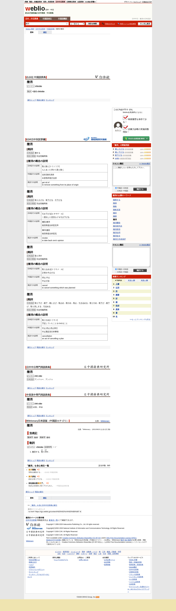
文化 (59, 553)
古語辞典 (80, 1)
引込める (47, 306)
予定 (44, 323)
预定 (47, 332)
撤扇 (115, 203)
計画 (44, 273)
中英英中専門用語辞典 (38, 394)
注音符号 (48, 447)
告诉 (117, 306)
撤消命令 (116, 236)
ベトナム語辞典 (134, 582)
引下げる (58, 200)
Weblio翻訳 (133, 567)
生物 (90, 553)
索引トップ (31, 100)
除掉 (48, 175)
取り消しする (35, 306)
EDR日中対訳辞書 (35, 139)
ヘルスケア (71, 553)
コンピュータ (75, 551)
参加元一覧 (53, 520)
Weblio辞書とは (34, 560)
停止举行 (54, 328)
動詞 (32, 442)
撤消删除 (116, 223)
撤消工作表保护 (119, 239)
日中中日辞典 (60, 1)
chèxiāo (38, 86)
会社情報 (107, 562)
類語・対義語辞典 (35, 1)
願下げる (118, 155)
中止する (51, 273)
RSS (97, 597)
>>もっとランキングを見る (140, 319)
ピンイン (30, 376)
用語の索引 (41, 100)
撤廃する (116, 200)
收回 (44, 225)
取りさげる (39, 200)
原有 (46, 178)
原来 (117, 309)
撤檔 (115, 216)
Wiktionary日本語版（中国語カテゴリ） (47, 421)
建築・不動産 (111, 551)
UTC (106, 429)
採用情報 (107, 564)
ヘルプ (31, 564)
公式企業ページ (109, 560)
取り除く (45, 166)
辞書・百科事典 (113, 553)
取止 (75, 303)
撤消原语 (116, 229)
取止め (61, 303)
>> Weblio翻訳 (144, 164)
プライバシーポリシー (37, 569)
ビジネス (58, 551)
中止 (48, 277)
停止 (44, 277)
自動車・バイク (91, 551)
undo (35, 407)
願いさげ (53, 303)
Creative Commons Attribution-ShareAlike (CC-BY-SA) (81, 538)
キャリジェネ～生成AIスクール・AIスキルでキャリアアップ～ (138, 589)
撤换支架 (116, 210)
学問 (119, 551)
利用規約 (32, 567)
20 (103, 429)
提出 (49, 225)
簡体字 (42, 437)
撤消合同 (116, 233)
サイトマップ (33, 572)
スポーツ (84, 553)
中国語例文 (47, 19)
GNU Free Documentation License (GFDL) (121, 538)
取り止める (46, 269)
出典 (79, 429)
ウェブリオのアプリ (61, 560)
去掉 (44, 175)
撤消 (122, 540)
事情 (57, 332)
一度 (44, 217)
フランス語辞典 (134, 574)
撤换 (115, 206)
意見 (53, 217)
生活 (63, 553)
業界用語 (66, 551)
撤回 (44, 222)
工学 (103, 551)
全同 (40, 156)
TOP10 (118, 280)
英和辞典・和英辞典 (136, 564)
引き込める (83, 303)
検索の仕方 (33, 562)
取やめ (68, 303)
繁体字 (30, 437)
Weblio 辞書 (30, 29)
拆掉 (52, 175)
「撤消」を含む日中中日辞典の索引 (43, 505)
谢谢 (117, 295)
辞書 (26, 1)
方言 (104, 553)
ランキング (50, 100)
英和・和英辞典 (48, 1)
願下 (46, 303)
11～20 (131, 280)
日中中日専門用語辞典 (38, 367)
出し (47, 217)
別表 (32, 433)
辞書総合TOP (147, 2)
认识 (117, 288)
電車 (83, 551)
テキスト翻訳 (117, 164)
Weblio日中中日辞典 (53, 540)
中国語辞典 (50, 29)
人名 (99, 553)
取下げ (101, 303)
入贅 (117, 284)
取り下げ (38, 303)
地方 (51, 178)
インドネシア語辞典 (136, 577)
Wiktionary (105, 421)
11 (101, 429)
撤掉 (115, 213)
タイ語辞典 (133, 579)
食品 (95, 553)
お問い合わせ (83, 560)
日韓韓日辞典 (71, 1)
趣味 (77, 553)
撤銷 (36, 437)
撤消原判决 (117, 226)
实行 (51, 332)
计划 (47, 281)
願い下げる (119, 152)
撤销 (35, 91)
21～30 (144, 280)
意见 (55, 225)
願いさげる (119, 149)
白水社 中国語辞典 (36, 77)
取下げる (49, 200)
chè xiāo (38, 376)
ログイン (137, 2)
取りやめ (93, 303)
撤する (37, 153)
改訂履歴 (128, 540)
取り (36, 256)
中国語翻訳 (62, 19)
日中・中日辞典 (31, 19)
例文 (45, 32)
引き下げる (46, 214)
